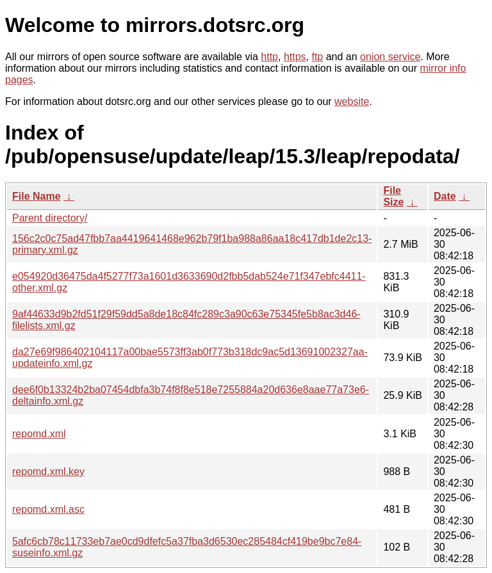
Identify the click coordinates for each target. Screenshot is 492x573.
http (269, 56)
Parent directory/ (49, 218)
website (351, 101)
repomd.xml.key (48, 471)
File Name (36, 196)
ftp (317, 56)
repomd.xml (39, 433)
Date (445, 196)
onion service (390, 56)
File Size (393, 196)
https (295, 56)
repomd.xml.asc (48, 509)
